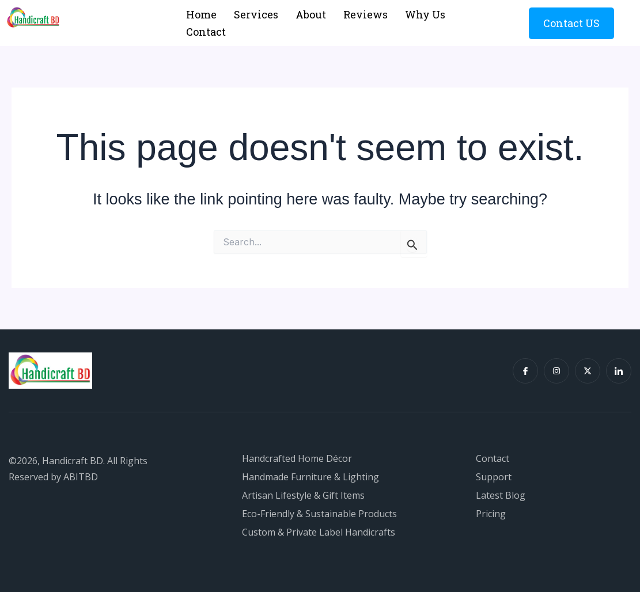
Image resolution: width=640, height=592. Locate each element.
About (311, 14)
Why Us (425, 14)
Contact (206, 32)
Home (201, 14)
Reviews (365, 14)
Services (256, 14)
